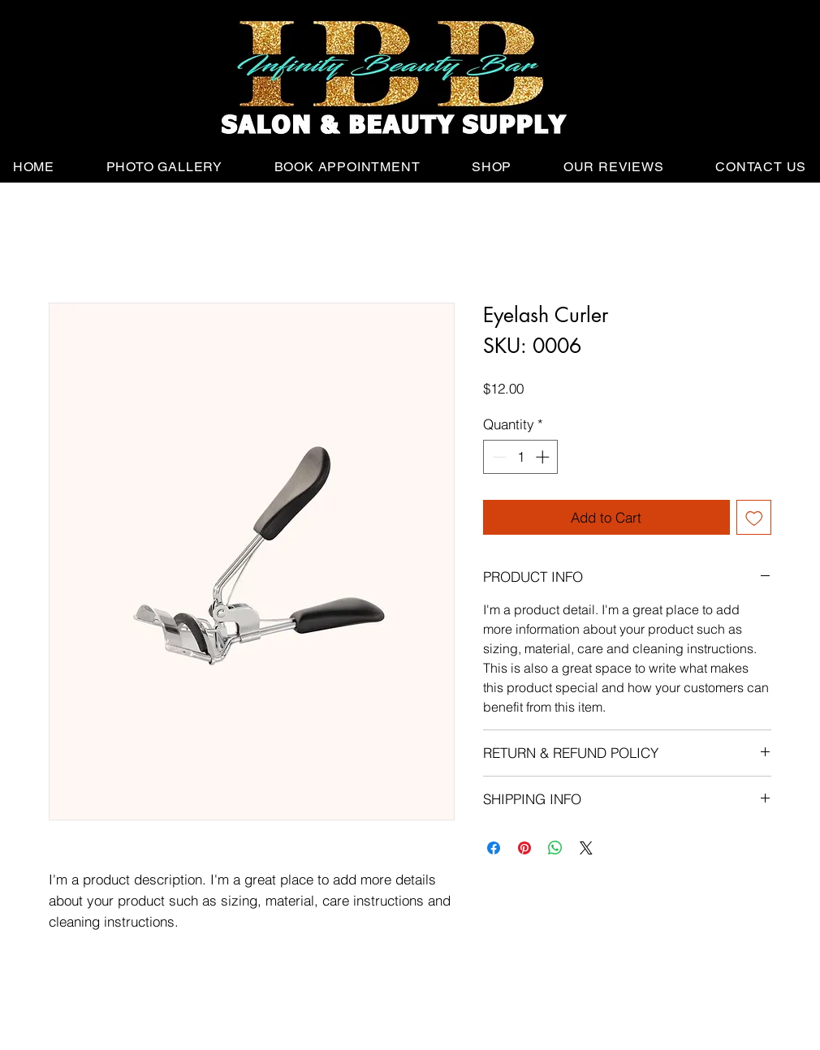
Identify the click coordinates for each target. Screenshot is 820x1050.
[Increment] (544, 457)
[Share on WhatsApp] (555, 848)
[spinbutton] (521, 457)
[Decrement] (498, 457)
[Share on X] (586, 848)
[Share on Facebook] (493, 848)
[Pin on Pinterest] (524, 848)
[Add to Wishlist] (754, 518)
